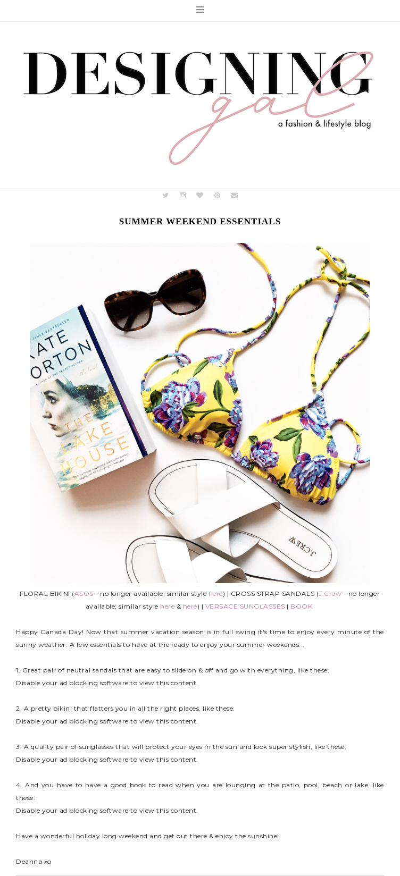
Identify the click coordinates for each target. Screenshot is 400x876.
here (216, 593)
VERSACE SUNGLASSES (245, 606)
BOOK (301, 606)
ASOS (84, 593)
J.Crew (330, 593)
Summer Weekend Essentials (200, 221)
